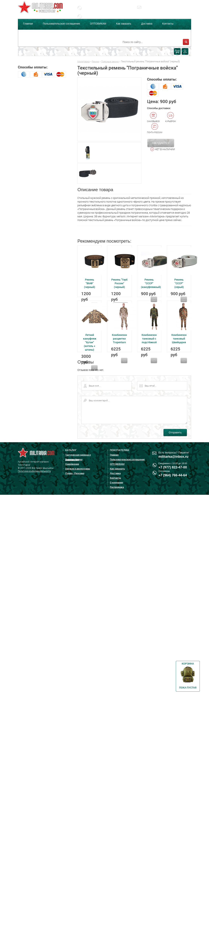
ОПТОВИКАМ (98, 23)
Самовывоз (153, 117)
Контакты (167, 23)
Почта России (154, 128)
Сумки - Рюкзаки (74, 473)
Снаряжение (72, 464)
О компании (30, 32)
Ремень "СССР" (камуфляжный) (151, 283)
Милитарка (83, 61)
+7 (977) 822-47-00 (173, 467)
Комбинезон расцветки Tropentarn (119, 338)
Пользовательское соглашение (61, 23)
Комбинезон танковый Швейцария (179, 338)
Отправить (175, 432)
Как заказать (123, 23)
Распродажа (54, 32)
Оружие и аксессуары (77, 468)
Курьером (170, 117)
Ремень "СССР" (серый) (179, 283)
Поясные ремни (110, 61)
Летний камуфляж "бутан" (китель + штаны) (89, 342)
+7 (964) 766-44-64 (173, 475)
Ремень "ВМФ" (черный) (89, 283)
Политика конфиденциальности (34, 471)
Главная (28, 23)
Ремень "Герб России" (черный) (119, 283)
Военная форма (73, 459)
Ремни (95, 61)
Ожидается (160, 143)
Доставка (146, 23)
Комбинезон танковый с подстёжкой (149, 338)
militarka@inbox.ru (157, 10)
